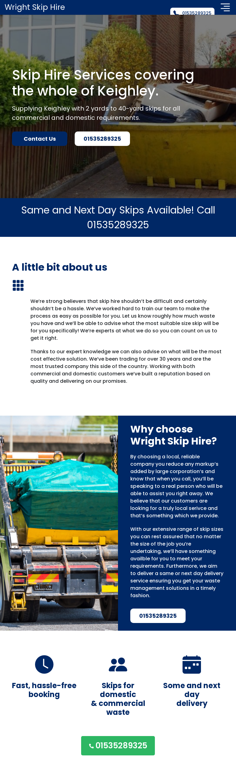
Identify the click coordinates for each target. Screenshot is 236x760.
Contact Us (40, 139)
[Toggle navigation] (225, 7)
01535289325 (192, 13)
